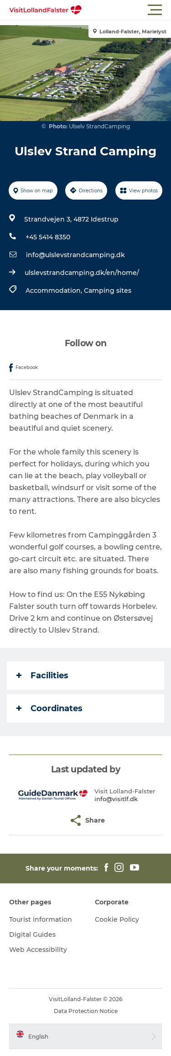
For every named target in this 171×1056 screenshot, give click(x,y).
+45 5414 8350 (48, 237)
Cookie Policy (117, 919)
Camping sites (107, 290)
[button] (126, 10)
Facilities (42, 676)
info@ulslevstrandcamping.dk (75, 255)
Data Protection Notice (86, 1011)
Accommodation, (55, 290)
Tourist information (40, 919)
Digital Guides (32, 934)
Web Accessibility (38, 949)
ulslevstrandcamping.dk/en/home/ (82, 273)
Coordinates (49, 708)
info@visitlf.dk (116, 799)
